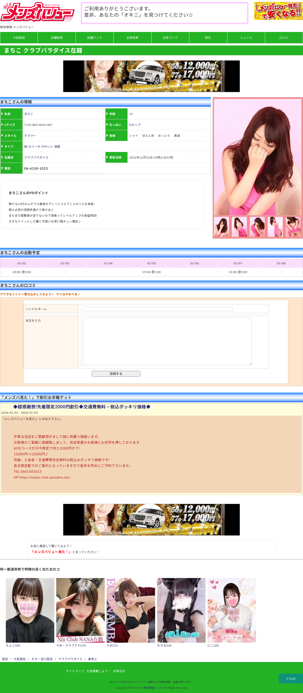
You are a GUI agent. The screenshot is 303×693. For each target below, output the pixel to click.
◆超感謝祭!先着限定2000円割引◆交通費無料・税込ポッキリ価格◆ (82, 406)
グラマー (30, 135)
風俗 (5, 659)
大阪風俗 (20, 659)
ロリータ (34, 146)
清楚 (57, 146)
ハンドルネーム (36, 309)
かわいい (47, 146)
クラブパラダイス (36, 157)
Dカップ (135, 125)
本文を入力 (33, 320)
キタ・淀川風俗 (42, 659)
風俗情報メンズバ (154, 687)
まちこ (28, 114)
